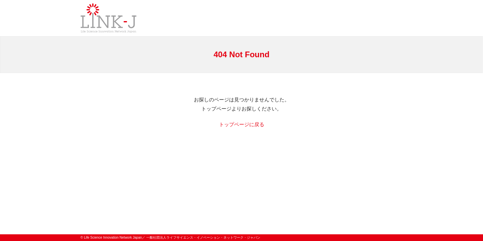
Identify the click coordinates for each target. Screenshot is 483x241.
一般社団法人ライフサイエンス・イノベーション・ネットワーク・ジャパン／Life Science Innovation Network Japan (108, 18)
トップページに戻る (241, 124)
